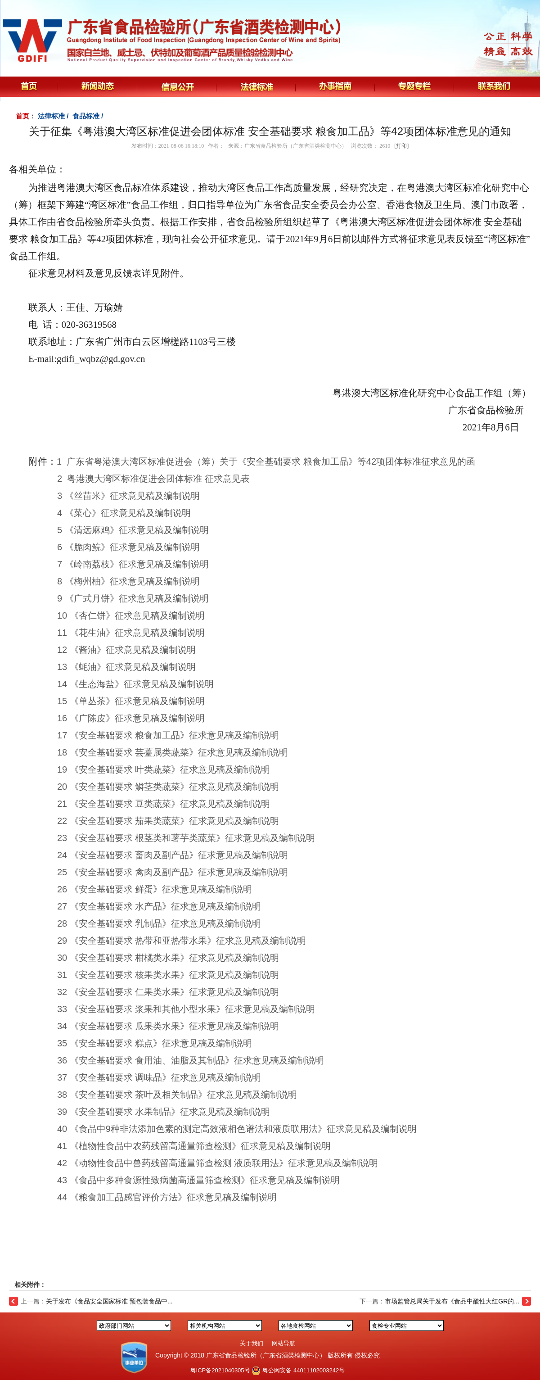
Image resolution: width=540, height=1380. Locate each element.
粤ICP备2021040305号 (220, 1370)
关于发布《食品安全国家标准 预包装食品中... (109, 1301)
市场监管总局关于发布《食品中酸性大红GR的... (452, 1301)
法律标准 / (54, 116)
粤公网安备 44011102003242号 (303, 1370)
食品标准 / (88, 116)
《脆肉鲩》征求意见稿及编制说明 (132, 547)
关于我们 (251, 1343)
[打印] (401, 146)
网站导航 (283, 1343)
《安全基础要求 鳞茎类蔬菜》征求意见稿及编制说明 (174, 787)
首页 (22, 116)
